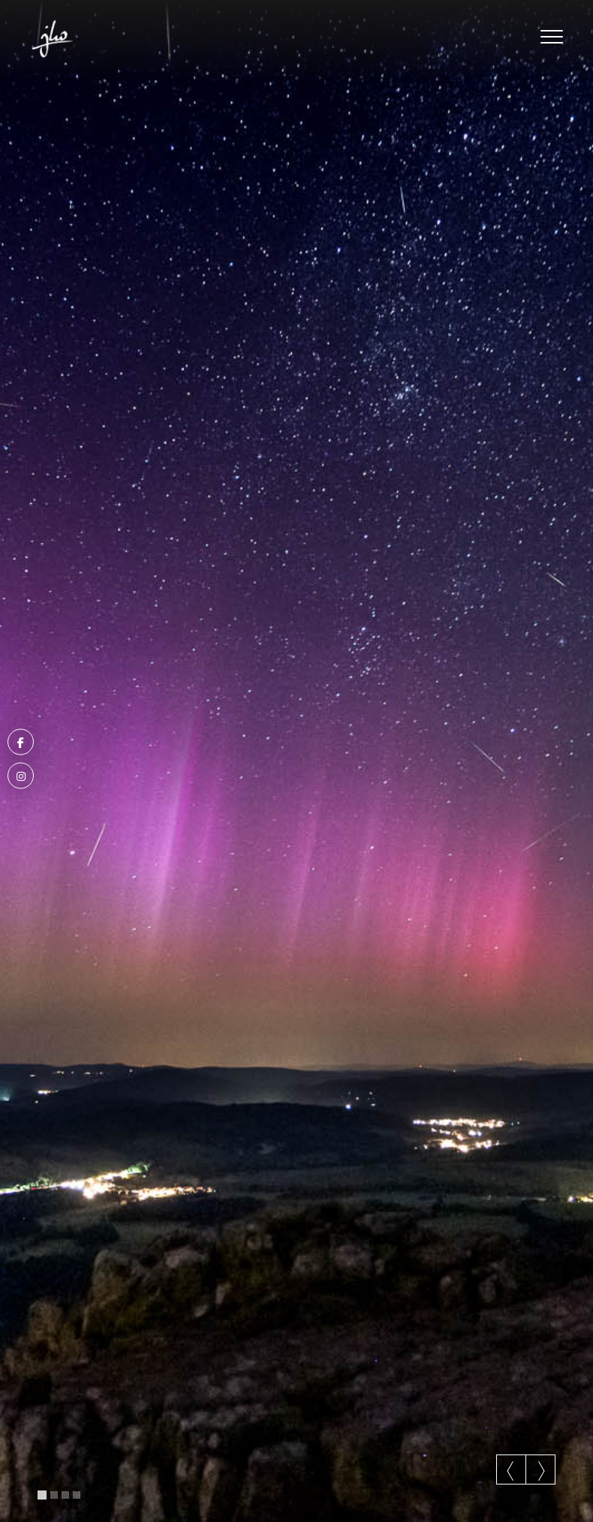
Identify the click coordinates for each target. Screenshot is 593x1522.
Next (540, 1471)
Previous (511, 1471)
